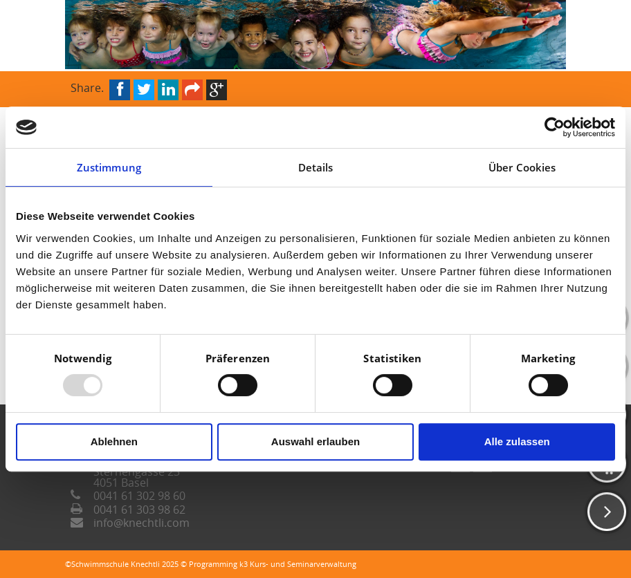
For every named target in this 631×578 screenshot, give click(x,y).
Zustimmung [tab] (109, 167)
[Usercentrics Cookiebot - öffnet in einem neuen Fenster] (554, 127)
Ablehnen (114, 441)
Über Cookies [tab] (522, 167)
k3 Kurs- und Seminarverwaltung (297, 564)
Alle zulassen (517, 441)
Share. (87, 86)
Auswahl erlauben (315, 441)
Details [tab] (315, 167)
